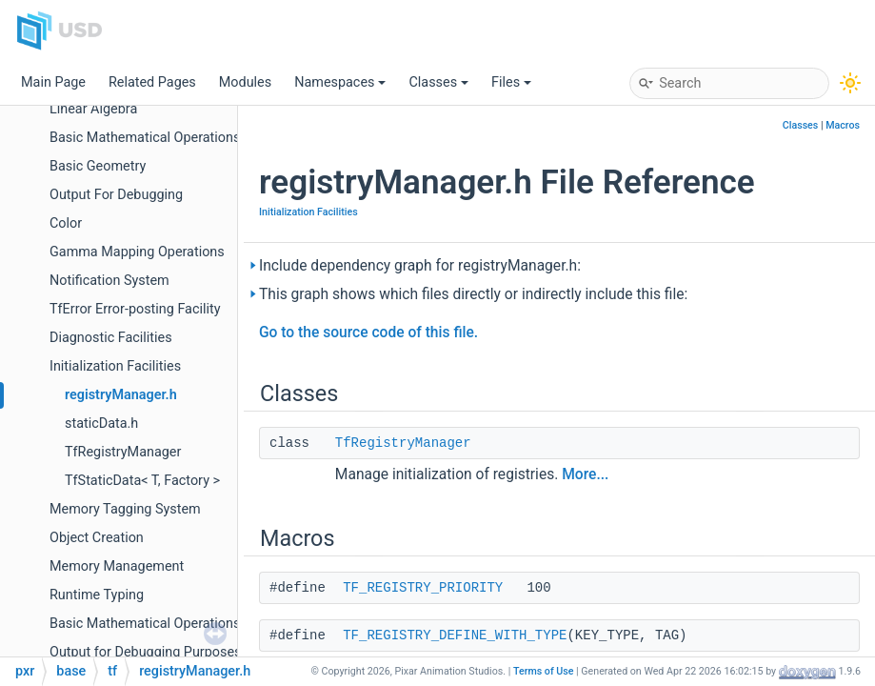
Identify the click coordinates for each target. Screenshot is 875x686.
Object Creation (97, 538)
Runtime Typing (97, 595)
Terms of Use (543, 671)
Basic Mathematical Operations (145, 138)
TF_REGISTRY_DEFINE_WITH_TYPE (455, 635)
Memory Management (117, 566)
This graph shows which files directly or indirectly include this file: (473, 294)
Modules (245, 82)
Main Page (53, 82)
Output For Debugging (116, 195)
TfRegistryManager (123, 452)
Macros (842, 125)
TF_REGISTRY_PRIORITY (423, 587)
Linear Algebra (93, 109)
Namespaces (340, 82)
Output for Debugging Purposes (146, 652)
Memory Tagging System (125, 509)
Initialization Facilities (115, 366)
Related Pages (152, 82)
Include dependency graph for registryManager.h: (420, 265)
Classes (438, 82)
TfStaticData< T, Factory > (142, 481)
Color (66, 223)
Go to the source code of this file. (368, 332)
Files (511, 82)
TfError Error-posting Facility (135, 309)
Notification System (109, 280)
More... (585, 474)
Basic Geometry (98, 166)
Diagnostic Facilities (111, 338)
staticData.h (101, 423)
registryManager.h (121, 395)
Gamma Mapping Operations (137, 252)
